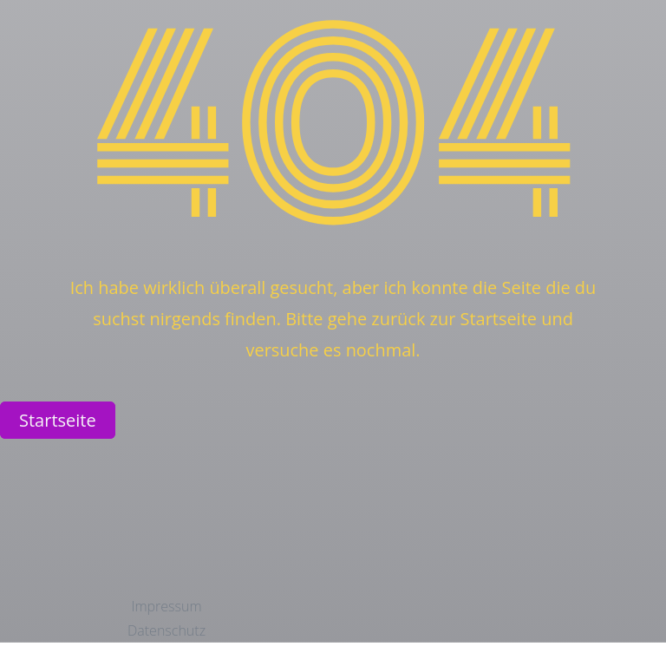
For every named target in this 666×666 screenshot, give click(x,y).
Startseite (57, 420)
